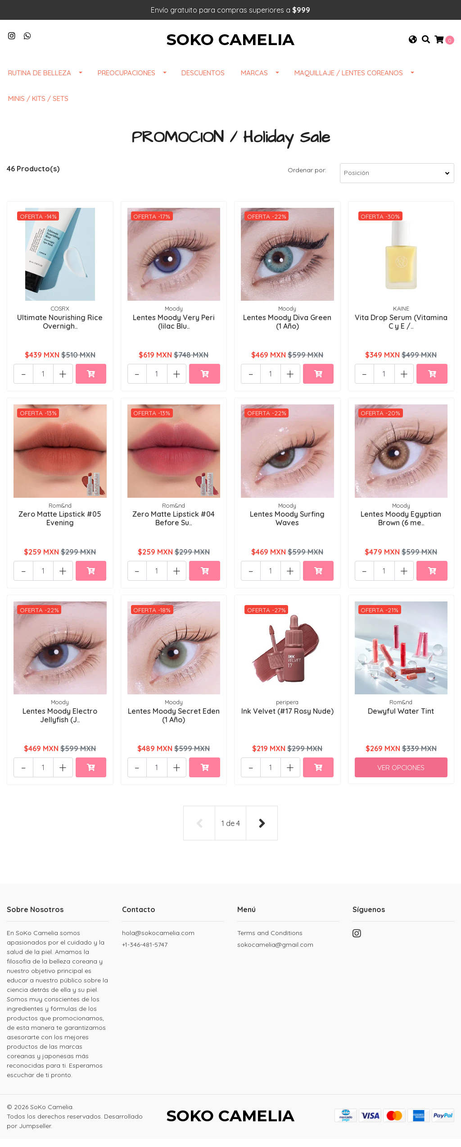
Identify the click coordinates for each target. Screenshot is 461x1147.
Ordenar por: (307, 178)
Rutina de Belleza (39, 81)
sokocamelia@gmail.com (275, 951)
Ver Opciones (401, 775)
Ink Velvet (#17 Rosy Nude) (287, 723)
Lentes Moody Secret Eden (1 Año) (173, 723)
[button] (412, 44)
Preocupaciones (126, 81)
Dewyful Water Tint (401, 718)
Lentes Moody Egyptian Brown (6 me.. (401, 526)
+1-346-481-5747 (144, 951)
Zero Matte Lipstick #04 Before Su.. (173, 526)
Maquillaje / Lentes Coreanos (348, 81)
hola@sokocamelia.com (158, 939)
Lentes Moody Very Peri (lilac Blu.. (174, 329)
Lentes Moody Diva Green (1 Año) (287, 329)
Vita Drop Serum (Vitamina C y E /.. (401, 329)
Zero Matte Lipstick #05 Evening (59, 526)
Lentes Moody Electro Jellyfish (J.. (60, 723)
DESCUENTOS (203, 81)
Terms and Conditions (270, 939)
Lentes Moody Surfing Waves (287, 526)
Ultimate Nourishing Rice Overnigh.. (60, 329)
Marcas (254, 81)
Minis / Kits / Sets (38, 107)
